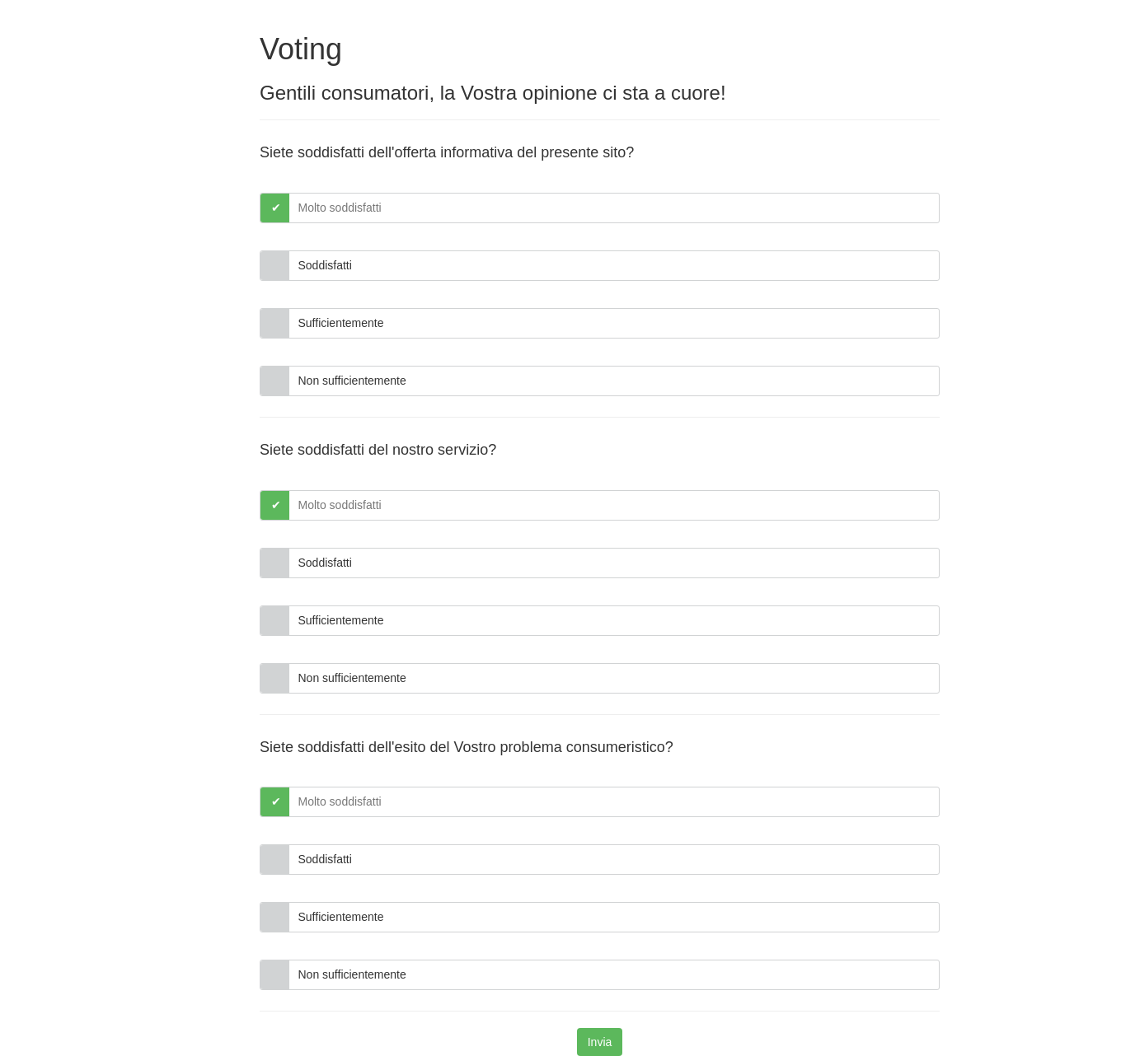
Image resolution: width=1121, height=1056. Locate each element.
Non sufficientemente (352, 380)
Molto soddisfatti (340, 207)
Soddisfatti (325, 265)
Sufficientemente (341, 322)
